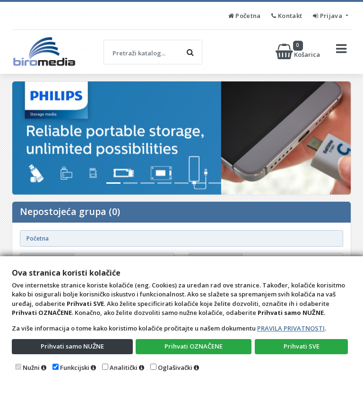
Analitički (124, 367)
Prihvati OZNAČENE (193, 346)
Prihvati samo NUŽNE (72, 346)
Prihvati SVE (302, 346)
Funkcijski (74, 367)
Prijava (328, 15)
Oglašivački (175, 367)
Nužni (31, 367)
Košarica (298, 51)
